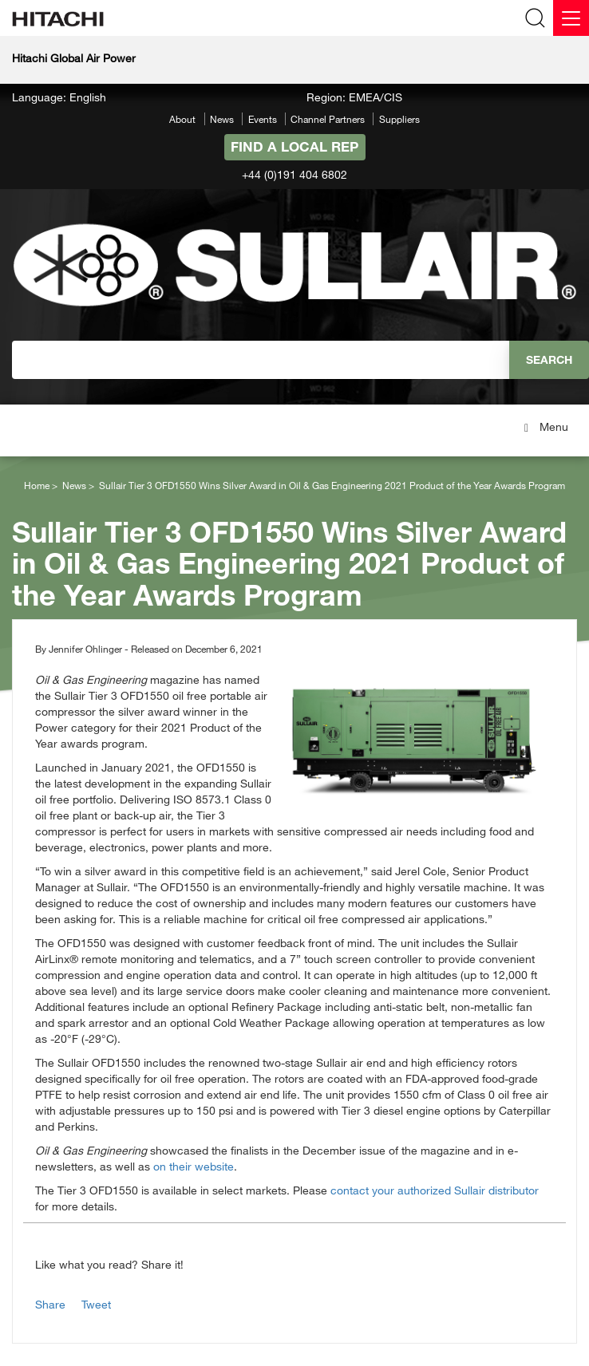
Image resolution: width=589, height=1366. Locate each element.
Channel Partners (328, 119)
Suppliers (399, 119)
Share (50, 1304)
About (182, 119)
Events (262, 119)
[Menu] (571, 18)
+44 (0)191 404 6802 (294, 174)
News (222, 119)
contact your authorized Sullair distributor (434, 1190)
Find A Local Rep (294, 146)
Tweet (96, 1304)
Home (36, 485)
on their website (193, 1166)
